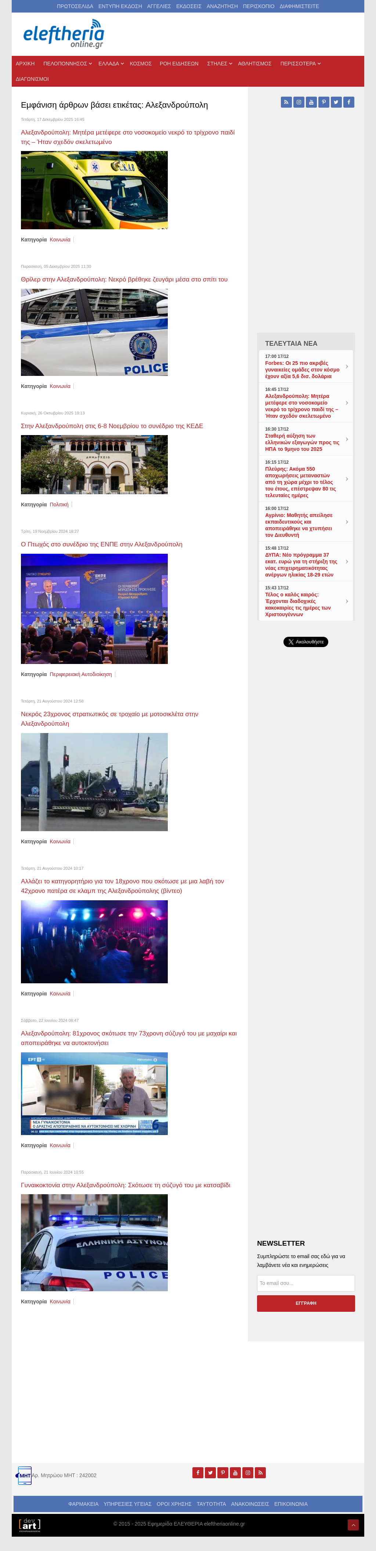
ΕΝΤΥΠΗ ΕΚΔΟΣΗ (120, 6)
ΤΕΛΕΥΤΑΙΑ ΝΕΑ (291, 343)
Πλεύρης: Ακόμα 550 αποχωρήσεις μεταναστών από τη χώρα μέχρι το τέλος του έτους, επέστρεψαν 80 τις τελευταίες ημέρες (300, 482)
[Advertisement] (306, 822)
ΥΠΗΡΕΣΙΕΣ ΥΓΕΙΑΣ (128, 1519)
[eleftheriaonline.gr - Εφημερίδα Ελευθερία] (64, 34)
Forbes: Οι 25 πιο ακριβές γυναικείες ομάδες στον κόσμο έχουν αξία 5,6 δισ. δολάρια (302, 369)
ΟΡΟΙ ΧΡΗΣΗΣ (174, 1519)
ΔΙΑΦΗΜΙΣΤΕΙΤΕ (299, 6)
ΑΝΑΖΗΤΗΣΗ (222, 6)
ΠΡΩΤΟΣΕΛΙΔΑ (75, 6)
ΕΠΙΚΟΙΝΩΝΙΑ (291, 1519)
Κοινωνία (60, 239)
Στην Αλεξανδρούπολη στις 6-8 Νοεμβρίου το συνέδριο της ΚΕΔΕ (121, 434)
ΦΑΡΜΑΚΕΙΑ (83, 1519)
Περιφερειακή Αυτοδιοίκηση (81, 682)
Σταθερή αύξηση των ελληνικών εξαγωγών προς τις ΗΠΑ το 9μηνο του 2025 (302, 442)
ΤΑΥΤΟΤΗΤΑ (211, 1519)
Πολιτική (59, 513)
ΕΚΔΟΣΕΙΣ (189, 6)
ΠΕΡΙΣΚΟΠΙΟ (259, 6)
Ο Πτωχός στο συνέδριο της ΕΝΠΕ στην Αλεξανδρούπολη (109, 552)
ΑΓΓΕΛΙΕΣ (159, 6)
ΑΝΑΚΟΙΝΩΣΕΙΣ (250, 1519)
